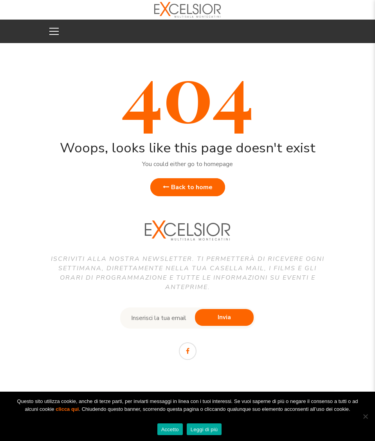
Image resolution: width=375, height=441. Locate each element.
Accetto (170, 429)
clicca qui (67, 409)
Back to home (188, 187)
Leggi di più (204, 429)
